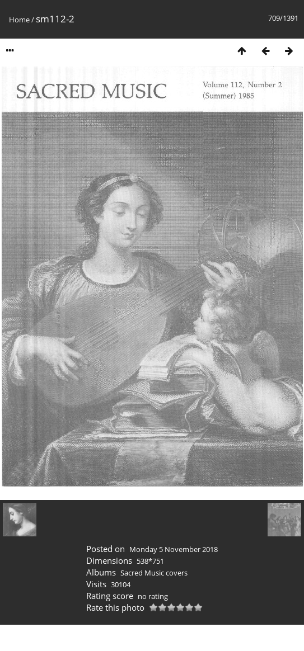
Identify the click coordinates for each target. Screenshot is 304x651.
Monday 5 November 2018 (173, 549)
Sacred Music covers (154, 573)
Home (19, 20)
